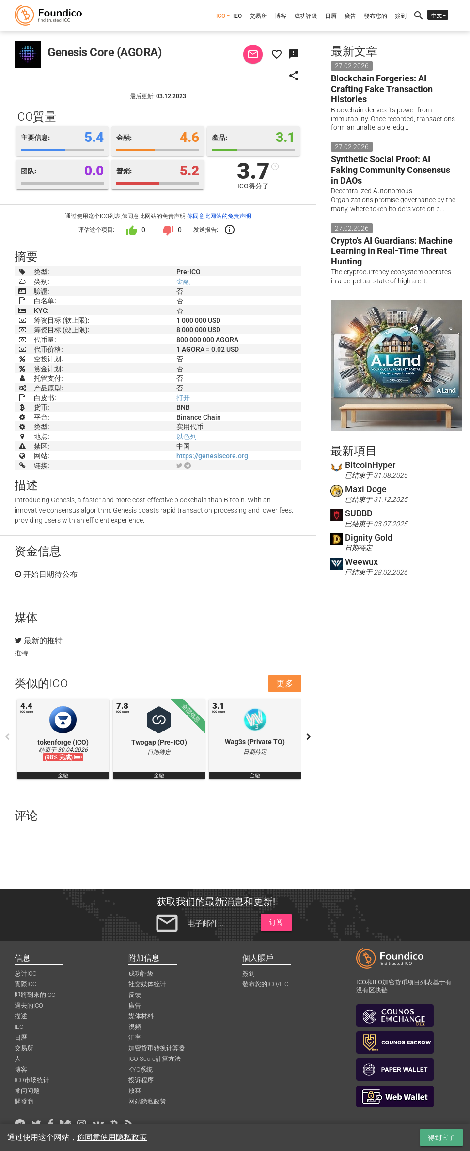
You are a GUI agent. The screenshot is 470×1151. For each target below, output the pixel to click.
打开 (183, 398)
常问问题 (27, 1090)
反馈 (134, 994)
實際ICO (26, 984)
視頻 (134, 1026)
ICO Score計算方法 (154, 1058)
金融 (183, 281)
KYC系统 (140, 1069)
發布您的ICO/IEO (265, 984)
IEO (237, 16)
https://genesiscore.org (212, 456)
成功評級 (305, 16)
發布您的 (375, 16)
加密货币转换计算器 (156, 1048)
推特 (21, 653)
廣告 (350, 16)
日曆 (331, 16)
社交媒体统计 (147, 984)
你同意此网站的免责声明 (219, 216)
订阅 (276, 922)
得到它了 (441, 1137)
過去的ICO (29, 1005)
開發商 (24, 1101)
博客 (280, 16)
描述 (21, 1016)
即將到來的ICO (35, 994)
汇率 (134, 1037)
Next (308, 737)
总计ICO (26, 973)
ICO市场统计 (32, 1080)
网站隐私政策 (147, 1101)
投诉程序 (141, 1080)
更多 (285, 683)
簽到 (401, 16)
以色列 (186, 436)
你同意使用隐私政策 (112, 1137)
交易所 (258, 16)
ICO (220, 16)
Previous (7, 737)
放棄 (134, 1090)
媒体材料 (141, 1016)
